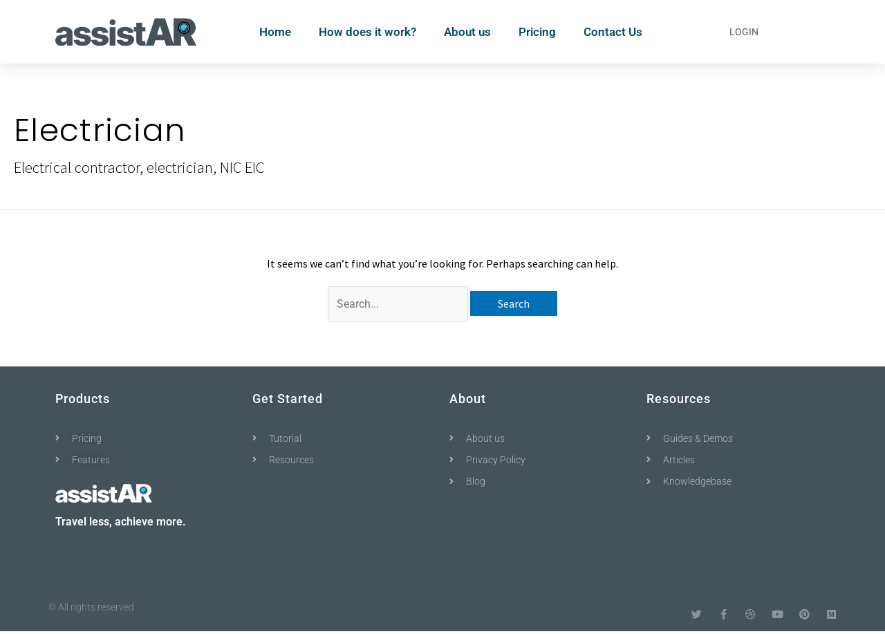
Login (743, 31)
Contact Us (613, 32)
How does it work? (367, 32)
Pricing (537, 32)
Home (275, 32)
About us (467, 32)
